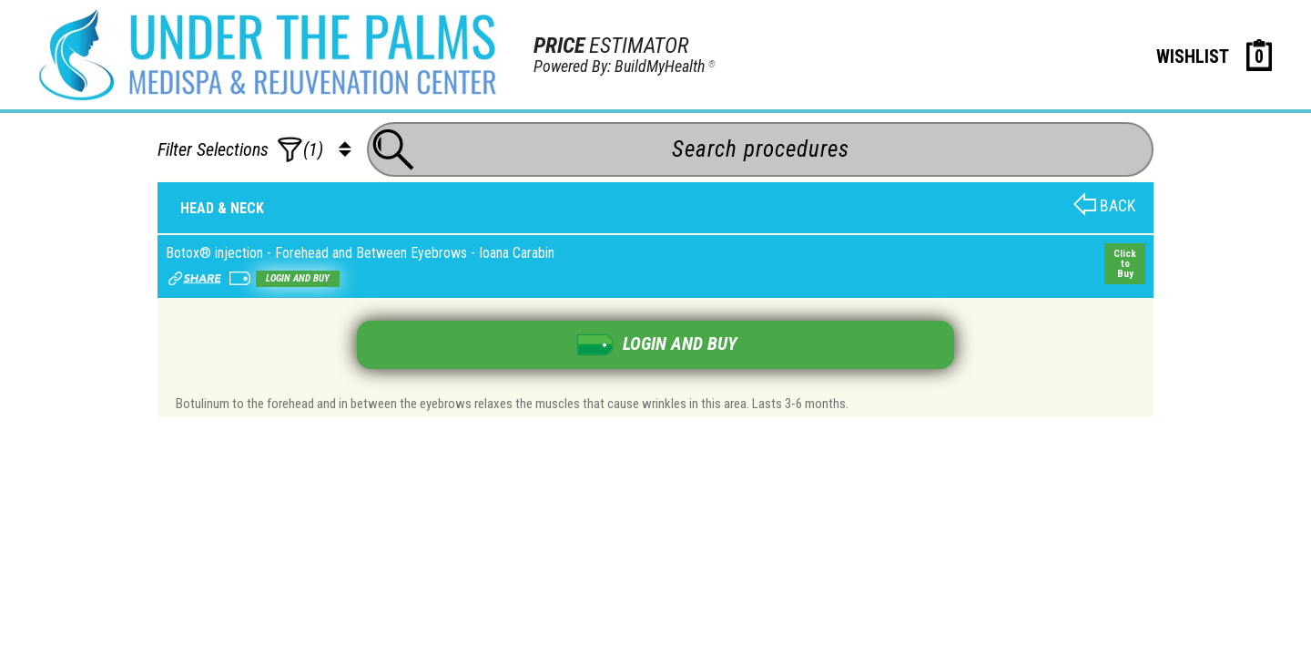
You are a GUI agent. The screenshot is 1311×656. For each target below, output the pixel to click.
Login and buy (298, 278)
